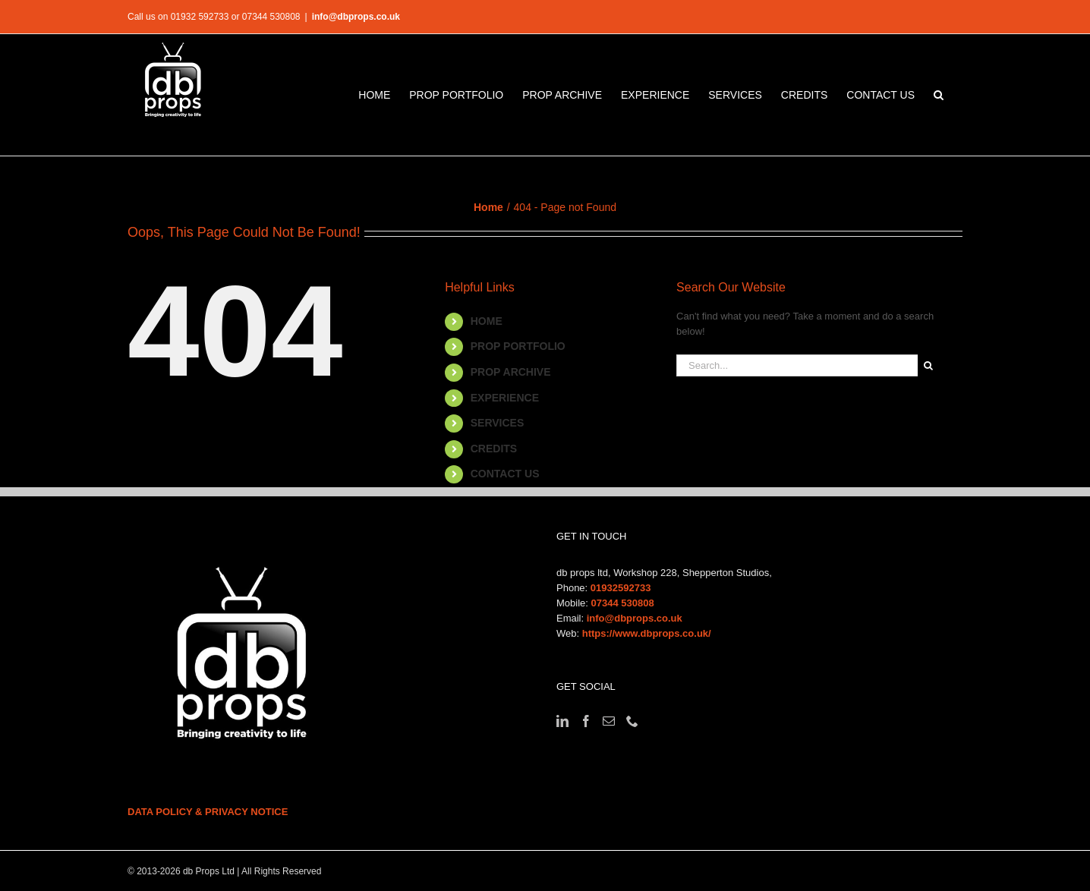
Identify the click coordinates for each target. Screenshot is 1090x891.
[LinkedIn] (562, 721)
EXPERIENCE (505, 398)
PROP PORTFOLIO (518, 346)
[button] (939, 95)
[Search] (929, 365)
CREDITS (494, 448)
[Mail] (609, 721)
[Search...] (797, 365)
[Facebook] (586, 721)
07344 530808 (622, 603)
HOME (486, 321)
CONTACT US (505, 474)
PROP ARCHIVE (511, 372)
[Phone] (632, 721)
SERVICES (498, 423)
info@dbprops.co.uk (356, 16)
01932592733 (621, 587)
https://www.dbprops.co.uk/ (646, 633)
